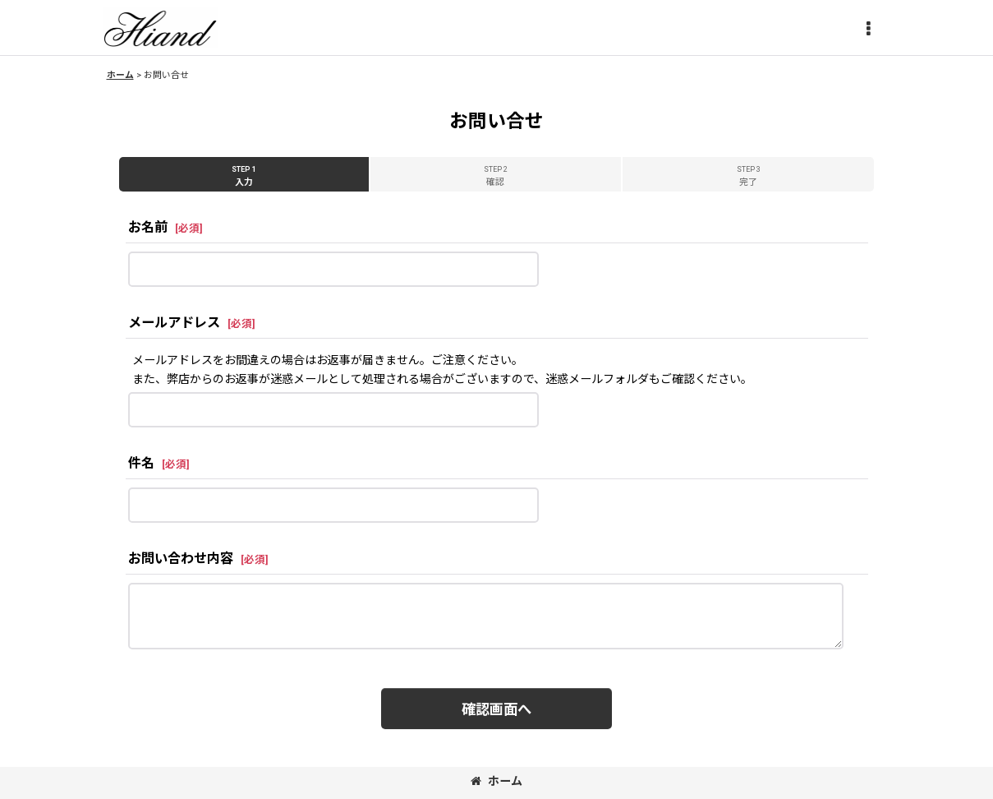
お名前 (148, 227)
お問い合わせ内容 (180, 558)
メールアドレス (174, 322)
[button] (868, 29)
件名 (141, 463)
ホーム (496, 780)
